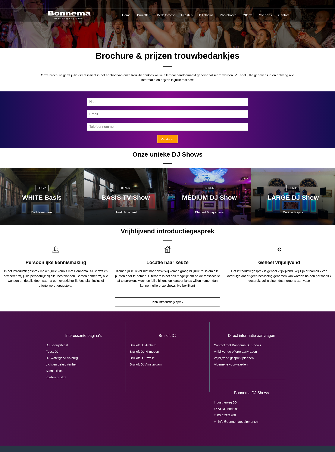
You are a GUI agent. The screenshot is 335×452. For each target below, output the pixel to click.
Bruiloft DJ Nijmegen (144, 351)
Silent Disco (54, 371)
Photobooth (228, 15)
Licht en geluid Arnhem (62, 364)
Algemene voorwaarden (231, 364)
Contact (283, 15)
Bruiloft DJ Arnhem (143, 345)
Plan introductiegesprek (167, 302)
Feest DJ (52, 351)
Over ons (265, 15)
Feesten (186, 15)
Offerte (248, 15)
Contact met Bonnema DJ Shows (237, 345)
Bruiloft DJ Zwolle (142, 358)
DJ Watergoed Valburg (62, 358)
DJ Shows (206, 15)
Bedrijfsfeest (166, 15)
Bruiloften (143, 15)
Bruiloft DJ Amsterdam (146, 364)
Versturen (167, 139)
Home (126, 15)
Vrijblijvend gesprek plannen (234, 358)
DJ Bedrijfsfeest (57, 345)
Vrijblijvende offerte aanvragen (235, 351)
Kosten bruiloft (56, 377)
